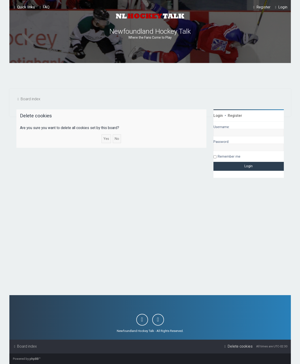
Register (235, 116)
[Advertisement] (150, 75)
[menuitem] (43, 7)
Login (218, 116)
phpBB (34, 358)
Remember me (229, 156)
